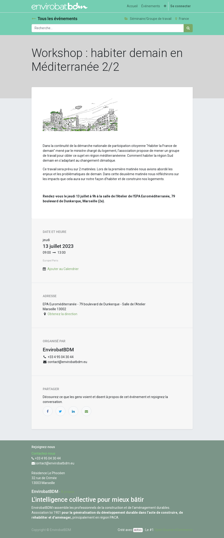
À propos (67, 492)
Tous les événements (54, 18)
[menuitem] (132, 6)
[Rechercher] (188, 28)
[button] (165, 6)
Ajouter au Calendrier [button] (63, 269)
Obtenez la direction (62, 314)
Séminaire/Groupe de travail (147, 19)
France (182, 19)
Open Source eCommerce (173, 530)
